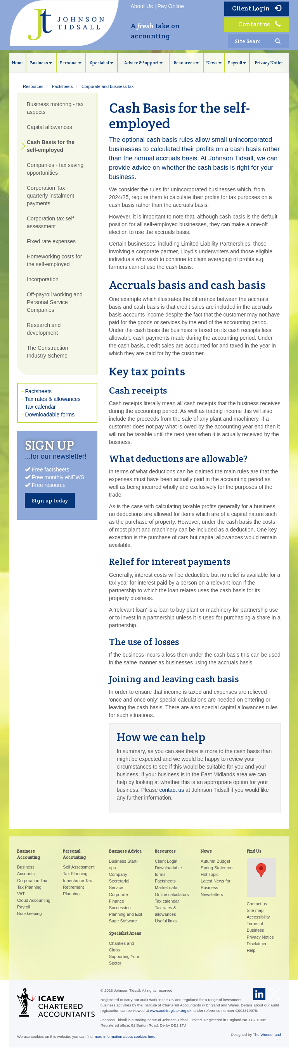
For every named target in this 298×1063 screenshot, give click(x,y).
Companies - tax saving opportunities (55, 169)
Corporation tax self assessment (50, 222)
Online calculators (172, 894)
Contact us (259, 24)
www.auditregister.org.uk (170, 1010)
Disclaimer (257, 943)
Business (41, 62)
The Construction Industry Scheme (47, 352)
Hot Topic (209, 874)
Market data (166, 887)
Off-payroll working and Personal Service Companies (55, 302)
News (214, 62)
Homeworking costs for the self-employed (54, 260)
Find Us (254, 851)
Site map (255, 910)
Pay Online (171, 6)
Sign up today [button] (50, 500)
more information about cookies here (125, 1036)
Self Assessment (78, 867)
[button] (261, 870)
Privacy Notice (269, 62)
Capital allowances (49, 127)
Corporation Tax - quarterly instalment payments (50, 195)
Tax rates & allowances (52, 399)
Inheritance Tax (77, 880)
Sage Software (123, 921)
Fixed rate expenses (51, 241)
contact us (171, 790)
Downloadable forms (50, 414)
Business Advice (125, 851)
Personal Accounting (74, 854)
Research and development (44, 329)
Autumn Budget (215, 861)
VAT (21, 893)
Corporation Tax (32, 880)
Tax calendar (40, 407)
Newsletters (212, 894)
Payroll (237, 62)
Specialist (101, 62)
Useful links (166, 921)
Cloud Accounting (33, 900)
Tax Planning (29, 887)
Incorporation (43, 279)
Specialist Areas (125, 933)
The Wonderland (267, 1034)
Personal (70, 62)
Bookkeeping (29, 913)
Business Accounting (28, 854)
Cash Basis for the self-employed (50, 146)
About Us (142, 6)
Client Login (256, 8)
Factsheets (62, 86)
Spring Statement (217, 867)
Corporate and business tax (107, 86)
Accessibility (258, 917)
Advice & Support (143, 62)
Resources (186, 62)
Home (18, 62)
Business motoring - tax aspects (55, 108)
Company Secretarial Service (119, 881)
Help (251, 950)
